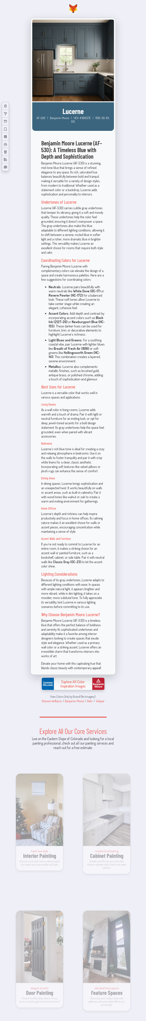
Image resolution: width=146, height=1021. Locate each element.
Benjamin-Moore (74, 701)
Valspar (100, 701)
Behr (90, 701)
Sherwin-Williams (52, 701)
